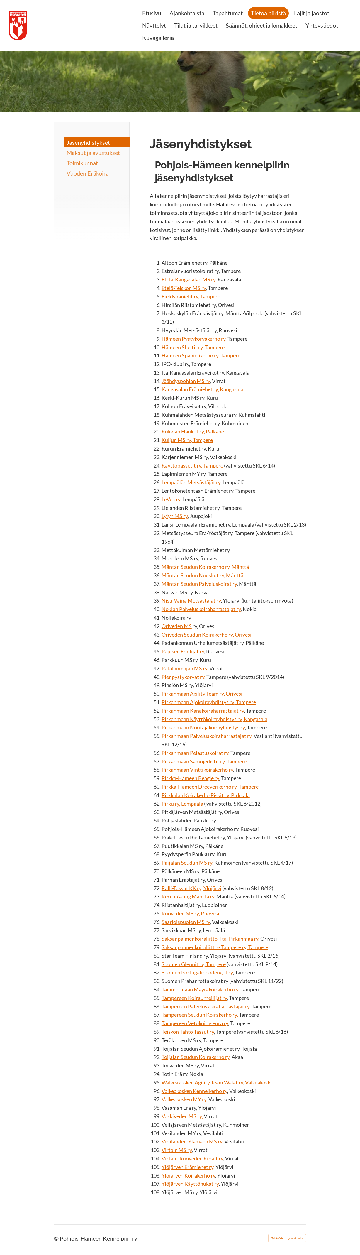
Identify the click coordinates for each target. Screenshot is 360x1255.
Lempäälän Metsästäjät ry (191, 482)
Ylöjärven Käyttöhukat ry (190, 1183)
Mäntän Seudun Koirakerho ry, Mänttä (205, 567)
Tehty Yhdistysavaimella (287, 1238)
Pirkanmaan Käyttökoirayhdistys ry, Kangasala (214, 719)
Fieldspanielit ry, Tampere (191, 296)
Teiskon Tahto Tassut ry (188, 1031)
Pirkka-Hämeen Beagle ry (190, 778)
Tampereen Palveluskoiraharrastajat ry (205, 1006)
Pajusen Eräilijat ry (183, 651)
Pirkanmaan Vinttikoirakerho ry (197, 769)
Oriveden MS (177, 626)
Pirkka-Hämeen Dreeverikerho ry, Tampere (210, 786)
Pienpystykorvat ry (183, 677)
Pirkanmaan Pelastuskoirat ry (195, 753)
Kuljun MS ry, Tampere (187, 440)
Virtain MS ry (177, 1150)
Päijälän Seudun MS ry (187, 862)
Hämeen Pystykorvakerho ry (193, 338)
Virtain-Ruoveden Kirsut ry (192, 1158)
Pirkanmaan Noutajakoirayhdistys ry (203, 727)
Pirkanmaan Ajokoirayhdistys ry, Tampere (209, 702)
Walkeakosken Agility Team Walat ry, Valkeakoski (217, 1082)
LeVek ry (171, 499)
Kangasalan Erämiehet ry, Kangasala (202, 389)
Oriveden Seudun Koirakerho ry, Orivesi (207, 634)
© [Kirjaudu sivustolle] (57, 1238)
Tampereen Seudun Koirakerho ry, (200, 1014)
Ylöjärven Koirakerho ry (188, 1175)
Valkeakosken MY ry (184, 1099)
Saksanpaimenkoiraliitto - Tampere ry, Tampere (215, 947)
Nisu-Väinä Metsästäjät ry (191, 600)
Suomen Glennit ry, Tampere (194, 964)
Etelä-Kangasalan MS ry (188, 279)
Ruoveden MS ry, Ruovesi (190, 913)
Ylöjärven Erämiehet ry (187, 1167)
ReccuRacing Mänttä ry (188, 896)
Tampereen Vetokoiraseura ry (195, 1023)
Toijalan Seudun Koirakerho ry (196, 1057)
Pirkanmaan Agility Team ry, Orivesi (202, 693)
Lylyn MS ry (175, 516)
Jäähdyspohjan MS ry (186, 381)
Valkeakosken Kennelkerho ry (194, 1091)
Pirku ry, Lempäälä (183, 803)
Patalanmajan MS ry (184, 668)
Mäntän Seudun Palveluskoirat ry (199, 584)
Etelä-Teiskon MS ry (184, 288)
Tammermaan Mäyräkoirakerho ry (200, 989)
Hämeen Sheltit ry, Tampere (193, 347)
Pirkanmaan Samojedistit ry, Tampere (204, 761)
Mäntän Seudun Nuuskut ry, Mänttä (202, 575)
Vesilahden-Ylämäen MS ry (192, 1141)
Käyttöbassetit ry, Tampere (192, 465)
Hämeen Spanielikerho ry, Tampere (201, 355)
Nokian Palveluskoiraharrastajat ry (201, 609)
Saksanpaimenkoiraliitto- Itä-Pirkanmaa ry (210, 938)
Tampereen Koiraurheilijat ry (194, 998)
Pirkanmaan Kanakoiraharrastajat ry (203, 710)
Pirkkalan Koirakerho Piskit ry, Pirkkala (206, 795)
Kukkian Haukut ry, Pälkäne (193, 431)
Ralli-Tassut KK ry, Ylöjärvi (191, 888)
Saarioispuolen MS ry (186, 922)
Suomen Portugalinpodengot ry (197, 972)
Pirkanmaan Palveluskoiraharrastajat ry (207, 736)
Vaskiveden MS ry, (182, 1116)
